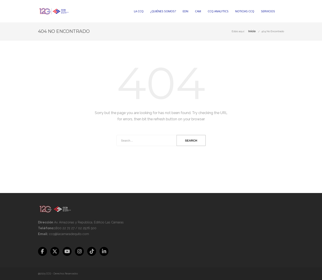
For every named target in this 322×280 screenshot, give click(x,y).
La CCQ (139, 11)
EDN (185, 11)
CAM (198, 11)
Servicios (268, 11)
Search (191, 140)
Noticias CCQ (244, 11)
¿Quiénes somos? (163, 11)
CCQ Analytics (218, 11)
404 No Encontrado (272, 31)
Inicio (252, 31)
